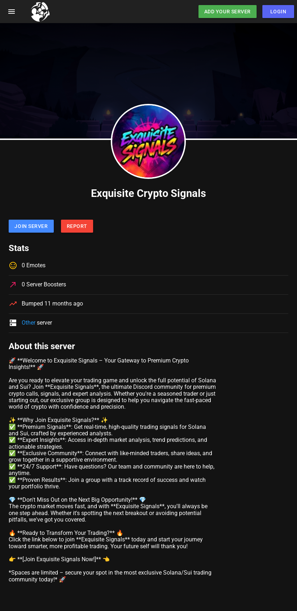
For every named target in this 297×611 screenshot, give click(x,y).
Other (28, 322)
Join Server (31, 226)
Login (278, 11)
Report (77, 226)
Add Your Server (227, 11)
